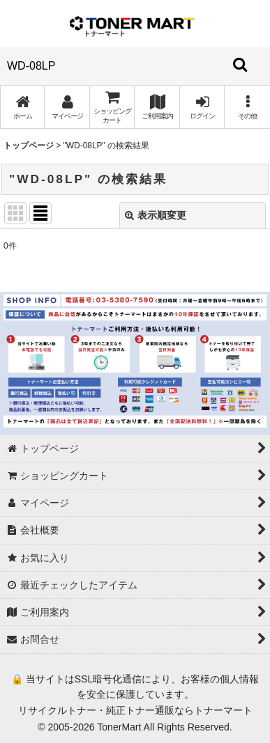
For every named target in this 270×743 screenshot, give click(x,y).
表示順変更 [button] (155, 215)
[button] (247, 107)
